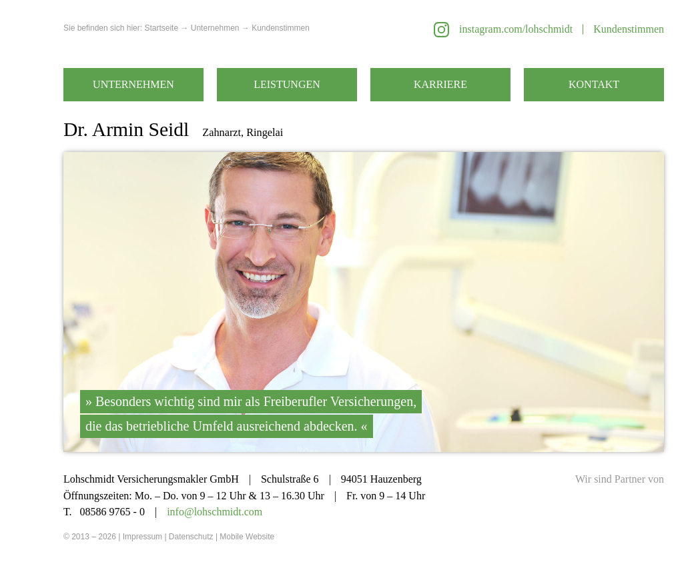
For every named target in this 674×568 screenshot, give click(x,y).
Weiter (514, 302)
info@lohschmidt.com (214, 511)
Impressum (142, 536)
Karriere (440, 84)
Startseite (161, 28)
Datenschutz (191, 536)
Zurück (213, 302)
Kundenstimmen (628, 29)
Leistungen (287, 84)
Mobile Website (247, 536)
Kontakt (594, 84)
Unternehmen (133, 84)
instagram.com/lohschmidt (516, 29)
